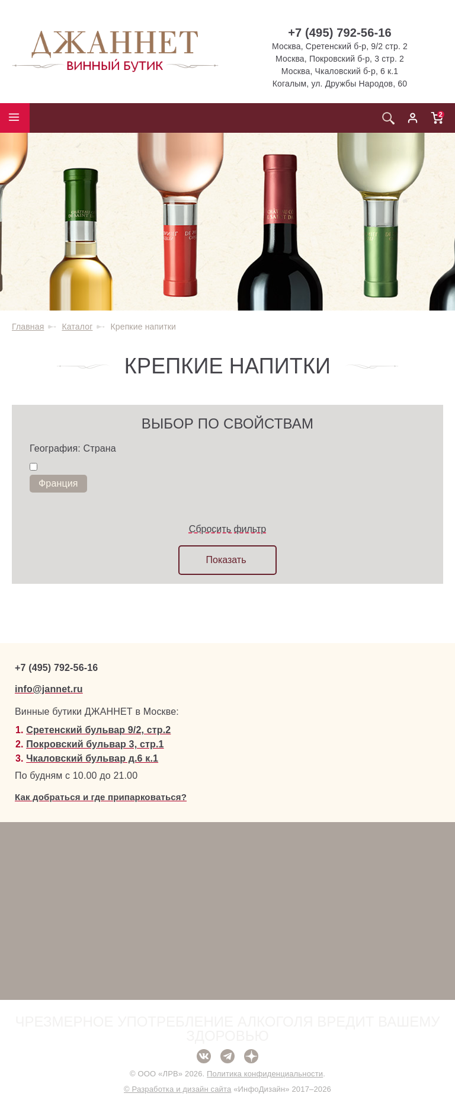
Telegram (227, 1056)
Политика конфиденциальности (265, 1073)
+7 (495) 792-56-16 (340, 32)
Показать (226, 560)
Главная (28, 326)
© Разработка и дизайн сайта (177, 1089)
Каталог (77, 326)
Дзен (251, 1056)
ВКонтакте (204, 1056)
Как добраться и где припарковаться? (101, 797)
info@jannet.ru (49, 689)
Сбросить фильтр (227, 529)
